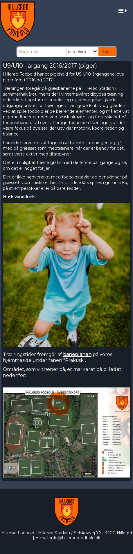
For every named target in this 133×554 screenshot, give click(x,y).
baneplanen (77, 354)
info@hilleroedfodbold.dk (75, 537)
